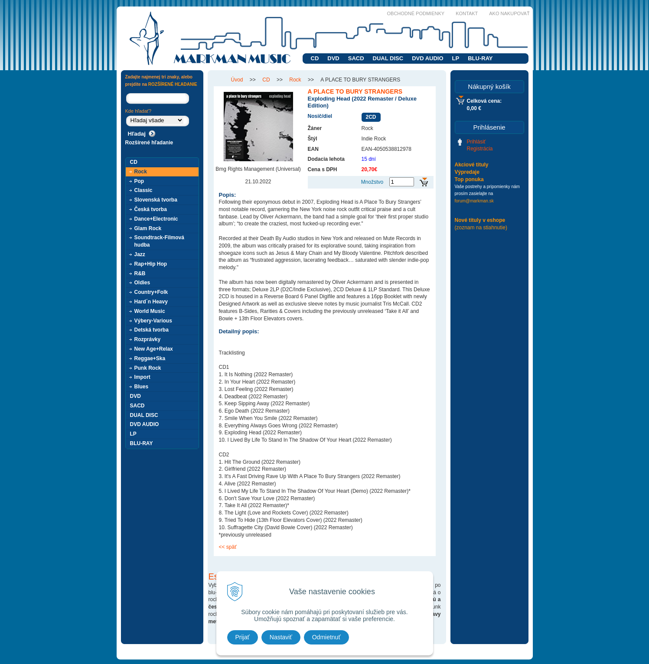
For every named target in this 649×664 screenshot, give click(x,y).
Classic (143, 190)
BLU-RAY (480, 58)
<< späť (228, 547)
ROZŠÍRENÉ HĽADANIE (172, 84)
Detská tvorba (151, 330)
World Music (149, 311)
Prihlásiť (476, 142)
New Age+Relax (153, 349)
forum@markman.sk (474, 201)
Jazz (139, 254)
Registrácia (480, 149)
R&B (140, 273)
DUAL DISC (388, 58)
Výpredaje (467, 172)
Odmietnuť (326, 637)
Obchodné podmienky (416, 13)
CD (315, 58)
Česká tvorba (150, 209)
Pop (139, 181)
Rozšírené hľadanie (149, 143)
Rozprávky (147, 339)
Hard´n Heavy (151, 302)
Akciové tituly (472, 165)
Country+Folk (151, 292)
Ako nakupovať (509, 13)
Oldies (142, 283)
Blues (141, 387)
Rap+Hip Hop (150, 264)
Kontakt (467, 13)
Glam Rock (148, 228)
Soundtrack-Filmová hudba (159, 241)
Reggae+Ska (150, 358)
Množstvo (372, 182)
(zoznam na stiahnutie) (481, 228)
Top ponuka (469, 179)
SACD (356, 58)
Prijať (242, 637)
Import (142, 377)
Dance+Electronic (156, 219)
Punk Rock (147, 368)
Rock (140, 172)
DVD (333, 58)
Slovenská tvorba (155, 200)
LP (456, 58)
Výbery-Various (153, 321)
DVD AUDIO (427, 58)
